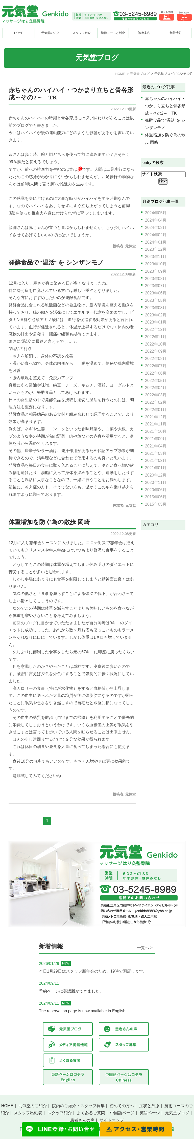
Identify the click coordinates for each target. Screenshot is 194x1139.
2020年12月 (155, 475)
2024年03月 (155, 227)
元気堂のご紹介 (32, 1106)
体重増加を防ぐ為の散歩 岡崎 (49, 522)
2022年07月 (155, 366)
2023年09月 (155, 271)
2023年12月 (155, 249)
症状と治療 (149, 1106)
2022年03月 (155, 395)
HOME (18, 33)
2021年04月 (155, 446)
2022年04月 (155, 387)
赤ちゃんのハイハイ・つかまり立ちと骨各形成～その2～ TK (165, 105)
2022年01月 (155, 409)
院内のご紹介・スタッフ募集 (78, 1106)
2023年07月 (155, 286)
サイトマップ (112, 1120)
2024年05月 (155, 213)
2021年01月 (155, 468)
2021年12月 (155, 417)
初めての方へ (122, 1106)
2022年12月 (155, 329)
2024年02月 (155, 235)
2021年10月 (155, 431)
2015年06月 (155, 497)
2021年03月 (155, 453)
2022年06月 (155, 373)
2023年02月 (155, 315)
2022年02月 (155, 402)
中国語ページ (122, 1113)
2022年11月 (155, 337)
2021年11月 (155, 424)
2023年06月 (155, 293)
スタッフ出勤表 (28, 1113)
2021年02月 (155, 460)
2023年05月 (155, 300)
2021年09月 (155, 439)
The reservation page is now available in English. (83, 1011)
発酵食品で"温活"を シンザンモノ (56, 262)
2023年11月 (155, 256)
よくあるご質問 (91, 1113)
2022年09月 (155, 351)
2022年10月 (155, 344)
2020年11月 (155, 482)
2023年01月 (155, 322)
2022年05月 (155, 380)
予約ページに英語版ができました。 (71, 991)
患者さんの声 (82, 1120)
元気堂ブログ (177, 1113)
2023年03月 (155, 308)
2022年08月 (155, 358)
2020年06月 (155, 490)
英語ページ (150, 1113)
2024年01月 (155, 242)
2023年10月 (155, 264)
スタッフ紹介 (59, 1113)
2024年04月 (155, 220)
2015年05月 (155, 504)
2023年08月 (155, 278)
